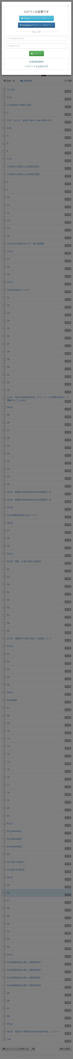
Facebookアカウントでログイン (36, 25)
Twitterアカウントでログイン (36, 18)
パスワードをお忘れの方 (36, 66)
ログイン (36, 53)
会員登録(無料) (36, 61)
